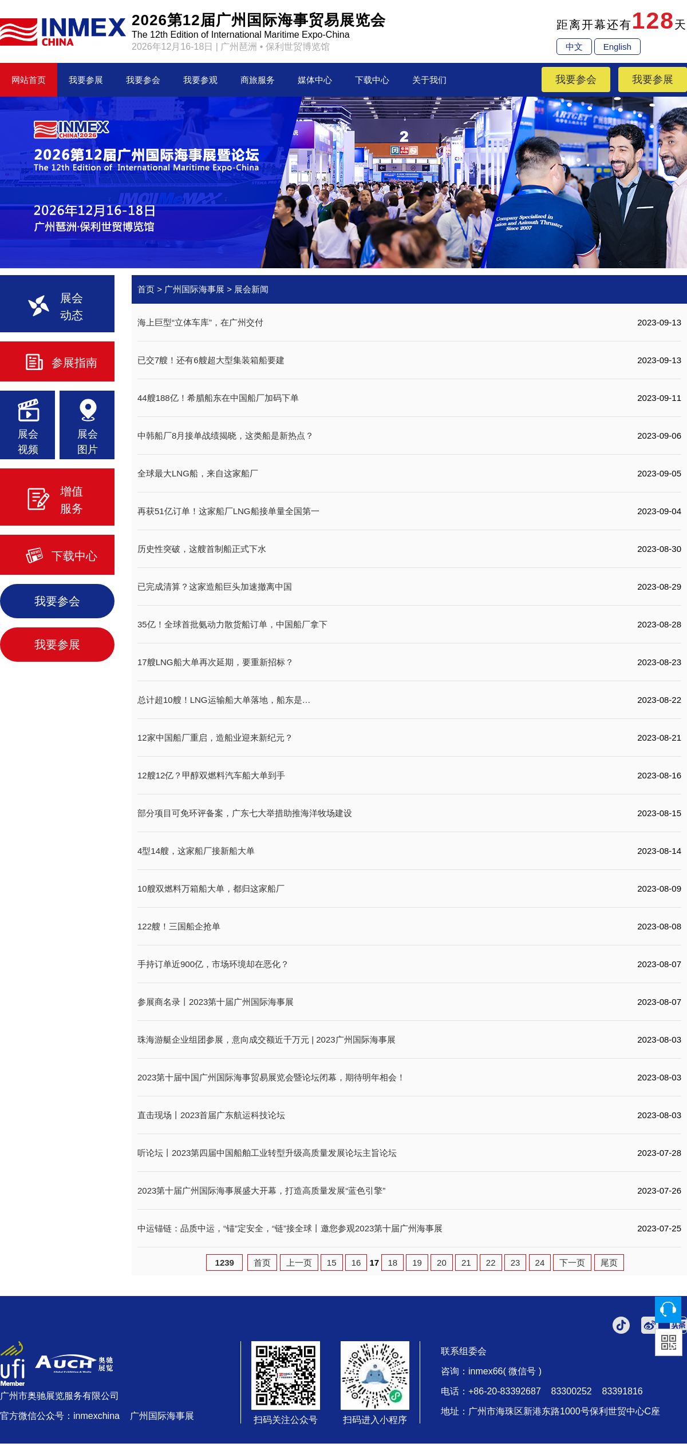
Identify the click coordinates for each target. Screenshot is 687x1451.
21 (466, 1262)
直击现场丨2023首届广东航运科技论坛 (211, 1115)
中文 (574, 46)
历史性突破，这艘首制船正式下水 (201, 549)
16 (356, 1262)
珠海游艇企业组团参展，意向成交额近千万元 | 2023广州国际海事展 (266, 1039)
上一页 (299, 1262)
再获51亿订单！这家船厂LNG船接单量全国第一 (228, 511)
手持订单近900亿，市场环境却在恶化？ (213, 964)
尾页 (609, 1262)
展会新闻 (251, 289)
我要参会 (143, 80)
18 (392, 1262)
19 (417, 1262)
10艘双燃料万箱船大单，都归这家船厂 (211, 888)
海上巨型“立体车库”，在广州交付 (200, 322)
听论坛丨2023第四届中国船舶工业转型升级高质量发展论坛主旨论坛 (267, 1153)
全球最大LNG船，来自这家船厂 (197, 473)
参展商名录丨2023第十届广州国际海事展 (215, 1002)
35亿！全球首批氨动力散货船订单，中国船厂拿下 (232, 624)
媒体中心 (315, 80)
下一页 (572, 1262)
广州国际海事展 (194, 289)
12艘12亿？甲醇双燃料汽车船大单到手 (211, 775)
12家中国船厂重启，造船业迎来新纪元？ (215, 737)
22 (491, 1262)
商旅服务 (257, 80)
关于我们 (429, 80)
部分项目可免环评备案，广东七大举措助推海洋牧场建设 (244, 813)
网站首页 (28, 80)
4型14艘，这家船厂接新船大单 (196, 851)
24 (540, 1262)
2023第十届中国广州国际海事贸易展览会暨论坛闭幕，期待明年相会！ (271, 1077)
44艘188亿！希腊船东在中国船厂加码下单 (218, 398)
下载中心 (372, 80)
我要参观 (200, 80)
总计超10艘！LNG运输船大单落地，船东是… (224, 700)
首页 (146, 289)
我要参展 (86, 80)
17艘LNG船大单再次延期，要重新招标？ (215, 662)
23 (515, 1262)
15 (332, 1262)
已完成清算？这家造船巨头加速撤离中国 (214, 586)
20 (442, 1262)
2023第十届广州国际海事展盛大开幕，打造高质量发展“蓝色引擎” (261, 1190)
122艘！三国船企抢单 (178, 926)
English (617, 46)
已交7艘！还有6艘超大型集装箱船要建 (211, 360)
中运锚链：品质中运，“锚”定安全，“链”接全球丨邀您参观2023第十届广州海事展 (290, 1228)
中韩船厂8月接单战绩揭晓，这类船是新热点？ (225, 435)
